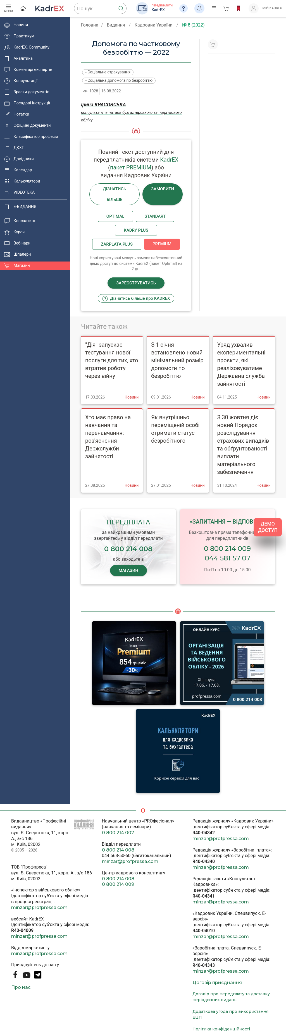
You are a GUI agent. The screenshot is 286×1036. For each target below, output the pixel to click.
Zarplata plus (117, 244)
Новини (16, 25)
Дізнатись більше (114, 194)
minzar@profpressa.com (39, 907)
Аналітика (18, 58)
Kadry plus (136, 230)
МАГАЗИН (128, 570)
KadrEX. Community (26, 47)
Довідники (19, 159)
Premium (161, 243)
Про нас (20, 987)
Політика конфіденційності (221, 1029)
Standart (155, 216)
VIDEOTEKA (19, 192)
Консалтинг (19, 221)
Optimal (115, 216)
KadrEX (169, 159)
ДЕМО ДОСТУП (268, 527)
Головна (89, 25)
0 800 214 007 (118, 832)
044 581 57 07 (227, 558)
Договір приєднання (217, 982)
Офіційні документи (27, 125)
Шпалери (17, 254)
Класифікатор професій (31, 137)
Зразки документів (26, 92)
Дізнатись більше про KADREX (136, 298)
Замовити (162, 188)
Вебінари (17, 243)
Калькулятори (22, 181)
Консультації (20, 81)
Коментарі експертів (28, 70)
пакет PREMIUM (130, 167)
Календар (18, 170)
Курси (14, 232)
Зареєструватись (136, 283)
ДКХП (14, 148)
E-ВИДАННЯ (20, 207)
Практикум (19, 36)
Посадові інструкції (27, 103)
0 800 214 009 (227, 549)
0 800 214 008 (118, 850)
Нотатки (16, 114)
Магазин (17, 265)
